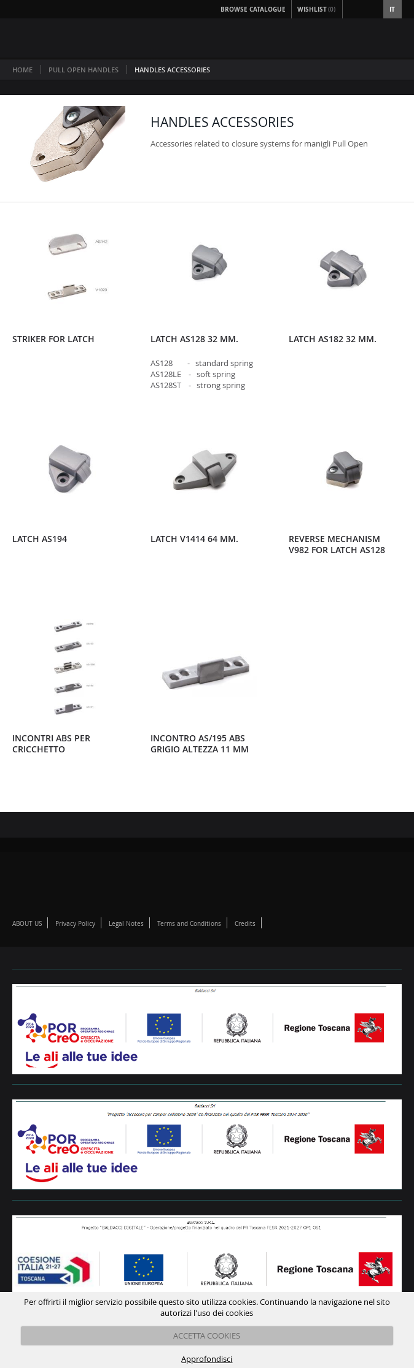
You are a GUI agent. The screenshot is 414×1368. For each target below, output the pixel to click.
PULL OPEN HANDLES (84, 69)
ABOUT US (27, 924)
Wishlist (317, 9)
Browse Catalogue (253, 9)
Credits (245, 924)
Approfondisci (206, 1358)
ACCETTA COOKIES (206, 1335)
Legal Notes (126, 924)
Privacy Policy (75, 924)
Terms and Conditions (189, 924)
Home (22, 69)
